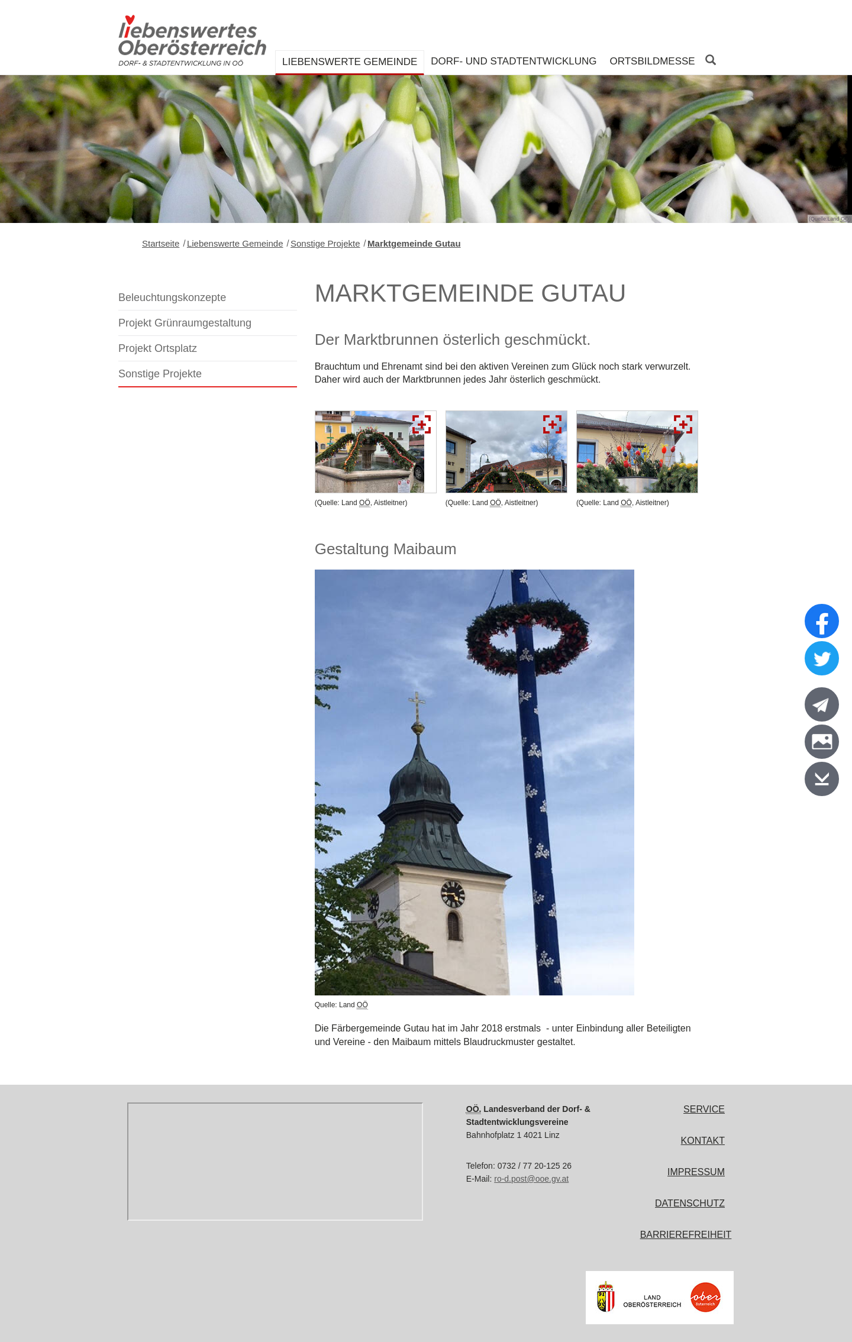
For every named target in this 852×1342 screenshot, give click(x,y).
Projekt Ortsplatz (157, 348)
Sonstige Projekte (325, 243)
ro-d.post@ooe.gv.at (531, 1178)
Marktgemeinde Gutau (414, 243)
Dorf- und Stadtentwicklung (513, 61)
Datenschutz (690, 1203)
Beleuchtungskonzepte (172, 297)
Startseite (160, 243)
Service (704, 1109)
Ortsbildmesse (652, 61)
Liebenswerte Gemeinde (349, 61)
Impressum (696, 1172)
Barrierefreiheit (686, 1235)
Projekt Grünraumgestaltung (184, 323)
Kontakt (703, 1141)
